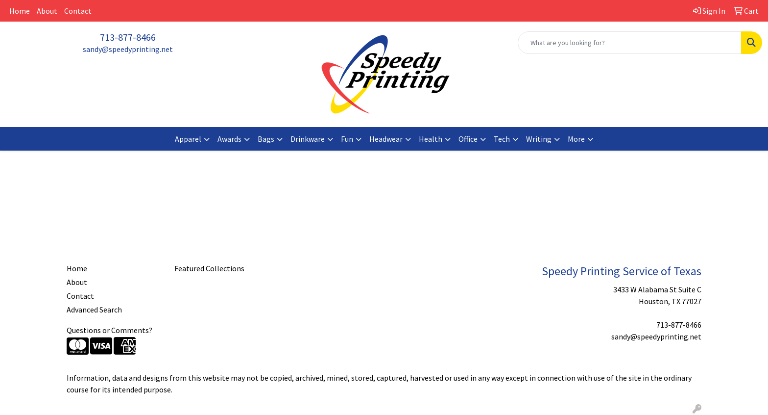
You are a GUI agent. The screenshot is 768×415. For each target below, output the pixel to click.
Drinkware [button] (307, 139)
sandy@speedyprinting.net (128, 49)
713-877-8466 (128, 37)
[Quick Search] (630, 42)
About (47, 11)
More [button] (576, 139)
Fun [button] (347, 139)
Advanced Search (94, 309)
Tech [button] (502, 139)
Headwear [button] (386, 139)
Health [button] (430, 139)
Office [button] (468, 139)
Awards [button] (229, 139)
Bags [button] (266, 139)
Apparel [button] (188, 139)
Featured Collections (209, 268)
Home (19, 11)
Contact (78, 11)
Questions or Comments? (109, 330)
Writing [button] (539, 139)
